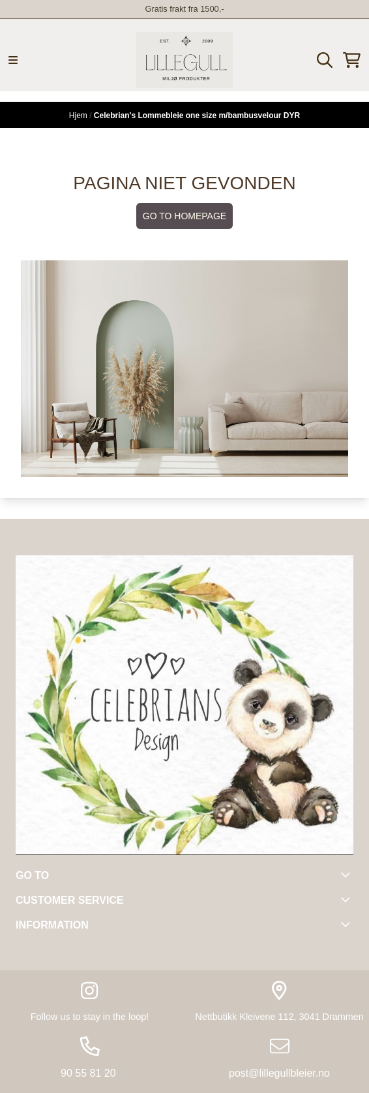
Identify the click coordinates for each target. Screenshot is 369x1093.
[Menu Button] (13, 60)
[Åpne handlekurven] (352, 60)
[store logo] (184, 60)
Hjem (79, 115)
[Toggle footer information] (348, 874)
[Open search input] (324, 60)
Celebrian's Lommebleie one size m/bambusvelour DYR (197, 115)
